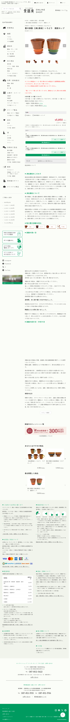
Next (64, 45)
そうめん (9, 39)
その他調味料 (11, 56)
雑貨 (9, 167)
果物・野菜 (10, 83)
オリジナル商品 (13, 187)
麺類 (9, 34)
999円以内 (7, 202)
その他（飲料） (11, 128)
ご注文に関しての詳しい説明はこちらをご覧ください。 (15, 534)
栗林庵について (60, 10)
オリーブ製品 (12, 110)
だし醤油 (7, 13)
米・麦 (9, 88)
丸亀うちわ (10, 152)
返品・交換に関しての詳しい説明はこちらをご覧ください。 (50, 596)
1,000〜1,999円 (9, 205)
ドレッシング (11, 51)
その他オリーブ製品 (13, 115)
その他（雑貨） (11, 176)
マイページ (52, 2)
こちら (41, 103)
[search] (20, 8)
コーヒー (9, 125)
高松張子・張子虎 (12, 155)
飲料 (9, 120)
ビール (9, 135)
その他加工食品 (11, 76)
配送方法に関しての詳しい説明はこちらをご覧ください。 (49, 542)
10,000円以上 (8, 223)
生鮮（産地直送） (14, 80)
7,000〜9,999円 (9, 220)
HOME (26, 20)
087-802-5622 (35, 671)
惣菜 (8, 71)
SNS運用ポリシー (6, 719)
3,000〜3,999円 (9, 211)
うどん (14, 11)
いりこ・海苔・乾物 (13, 66)
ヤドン (11, 13)
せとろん (10, 11)
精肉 (8, 86)
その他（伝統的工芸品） (14, 162)
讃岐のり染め (11, 160)
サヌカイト (10, 170)
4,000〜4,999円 (9, 214)
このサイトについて (7, 716)
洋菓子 (9, 96)
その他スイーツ (11, 105)
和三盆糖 (9, 100)
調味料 (9, 46)
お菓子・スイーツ (14, 93)
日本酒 (9, 138)
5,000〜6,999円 (9, 217)
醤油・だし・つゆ (12, 49)
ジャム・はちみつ (12, 73)
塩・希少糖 (10, 54)
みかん (18, 11)
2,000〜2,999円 (9, 208)
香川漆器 (9, 150)
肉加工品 (9, 68)
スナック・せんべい (13, 103)
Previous (26, 45)
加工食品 (10, 61)
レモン (3, 13)
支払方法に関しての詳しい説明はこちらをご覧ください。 (16, 566)
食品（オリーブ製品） (13, 113)
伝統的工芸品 (12, 147)
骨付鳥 (9, 64)
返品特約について (30, 165)
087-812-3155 (27, 693)
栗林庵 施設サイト (39, 697)
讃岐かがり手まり (12, 157)
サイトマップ (5, 708)
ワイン (9, 142)
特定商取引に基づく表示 (8, 711)
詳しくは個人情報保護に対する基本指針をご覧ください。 (49, 640)
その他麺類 (10, 41)
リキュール (10, 140)
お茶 (8, 123)
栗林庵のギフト (13, 181)
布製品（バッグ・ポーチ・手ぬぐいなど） (13, 172)
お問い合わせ (39, 2)
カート (63, 2)
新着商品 (10, 28)
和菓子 (9, 98)
